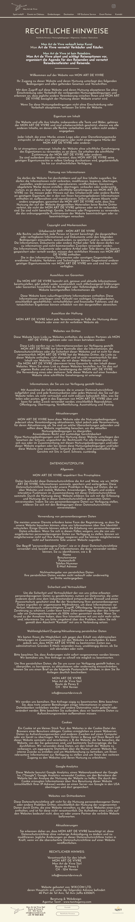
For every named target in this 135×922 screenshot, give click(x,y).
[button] (18, 14)
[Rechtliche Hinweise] (67, 914)
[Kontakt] (67, 907)
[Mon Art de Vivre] (30, 9)
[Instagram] (113, 6)
